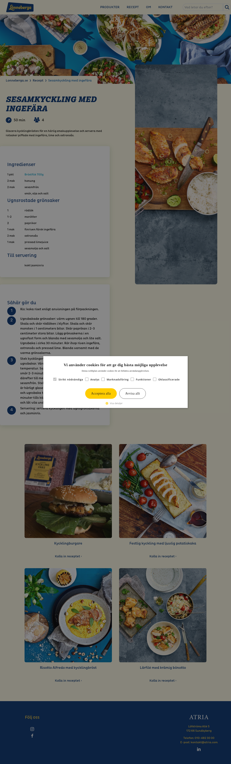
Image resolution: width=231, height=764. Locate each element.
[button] (115, 403)
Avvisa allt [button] (132, 393)
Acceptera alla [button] (101, 393)
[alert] (115, 382)
